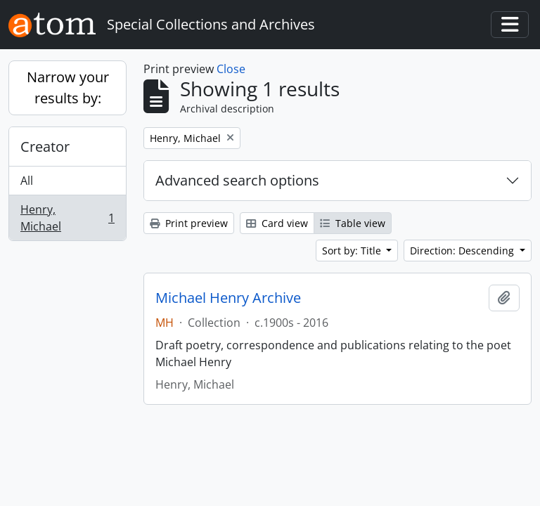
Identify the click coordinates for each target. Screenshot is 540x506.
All (26, 180)
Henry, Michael (67, 218)
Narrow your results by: (68, 87)
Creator (45, 146)
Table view (352, 223)
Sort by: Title (353, 250)
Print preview (189, 223)
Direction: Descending (463, 250)
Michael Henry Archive (228, 298)
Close (231, 69)
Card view (277, 223)
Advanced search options (237, 180)
